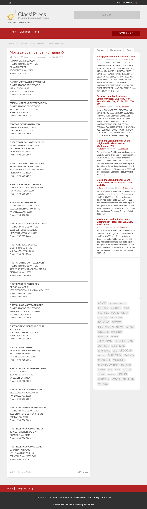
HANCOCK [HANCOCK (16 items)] (103, 336)
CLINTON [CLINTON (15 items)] (102, 318)
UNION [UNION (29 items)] (122, 374)
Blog (36, 32)
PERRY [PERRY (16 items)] (101, 369)
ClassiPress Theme (62, 504)
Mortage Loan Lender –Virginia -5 (37, 52)
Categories (25, 32)
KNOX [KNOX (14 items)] (114, 346)
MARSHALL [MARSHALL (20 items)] (104, 360)
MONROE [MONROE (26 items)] (119, 360)
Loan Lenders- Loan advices (25, 43)
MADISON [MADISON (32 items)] (114, 355)
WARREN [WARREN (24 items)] (103, 379)
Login (136, 3)
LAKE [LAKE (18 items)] (122, 346)
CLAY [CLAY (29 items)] (124, 312)
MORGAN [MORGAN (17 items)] (126, 365)
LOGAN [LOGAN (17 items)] (101, 355)
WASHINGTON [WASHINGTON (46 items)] (123, 379)
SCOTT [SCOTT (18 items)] (101, 374)
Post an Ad (126, 33)
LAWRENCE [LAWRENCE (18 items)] (104, 350)
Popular (100, 50)
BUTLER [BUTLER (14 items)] (122, 303)
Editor (16, 57)
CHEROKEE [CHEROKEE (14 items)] (103, 313)
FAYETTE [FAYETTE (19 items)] (116, 322)
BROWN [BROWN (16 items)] (113, 303)
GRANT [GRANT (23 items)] (130, 327)
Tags (129, 50)
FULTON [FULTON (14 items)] (120, 327)
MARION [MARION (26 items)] (129, 355)
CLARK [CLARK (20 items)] (115, 313)
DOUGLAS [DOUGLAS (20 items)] (103, 322)
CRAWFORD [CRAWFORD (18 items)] (115, 317)
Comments (115, 50)
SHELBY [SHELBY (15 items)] (112, 374)
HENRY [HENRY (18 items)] (114, 336)
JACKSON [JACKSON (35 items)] (105, 341)
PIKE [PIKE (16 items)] (109, 369)
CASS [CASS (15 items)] (126, 308)
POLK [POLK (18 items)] (117, 369)
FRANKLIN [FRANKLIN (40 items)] (106, 326)
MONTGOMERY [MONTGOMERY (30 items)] (108, 364)
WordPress (89, 504)
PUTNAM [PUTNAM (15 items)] (127, 370)
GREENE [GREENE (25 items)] (103, 331)
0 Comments (128, 59)
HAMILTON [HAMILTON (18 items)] (116, 332)
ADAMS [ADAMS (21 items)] (102, 303)
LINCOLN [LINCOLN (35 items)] (125, 350)
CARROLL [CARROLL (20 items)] (115, 308)
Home (13, 32)
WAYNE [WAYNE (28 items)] (103, 383)
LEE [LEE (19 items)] (115, 350)
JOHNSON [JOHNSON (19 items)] (103, 346)
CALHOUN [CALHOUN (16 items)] (103, 308)
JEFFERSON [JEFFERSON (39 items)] (124, 341)
